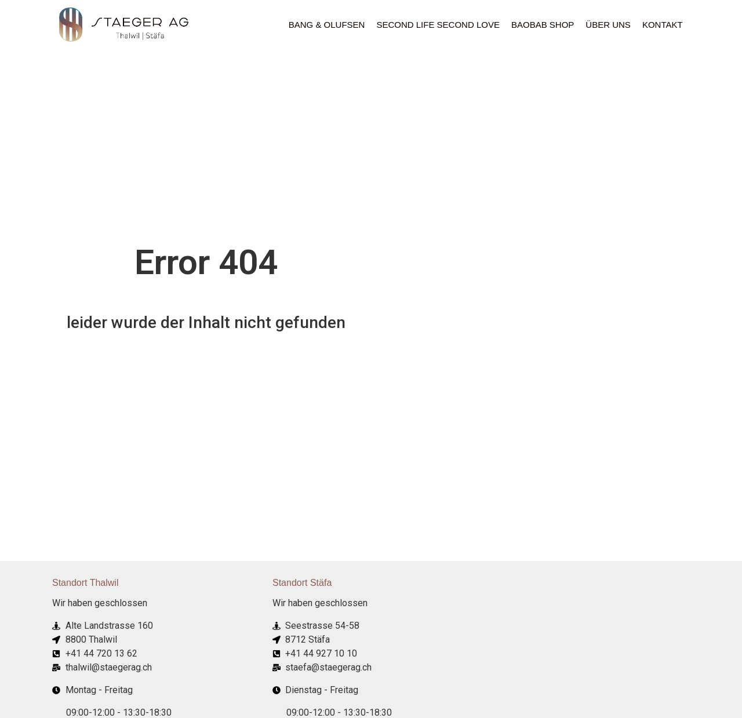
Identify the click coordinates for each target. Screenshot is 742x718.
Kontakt (662, 25)
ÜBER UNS (608, 25)
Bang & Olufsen (327, 25)
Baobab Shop (542, 25)
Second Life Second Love (438, 25)
